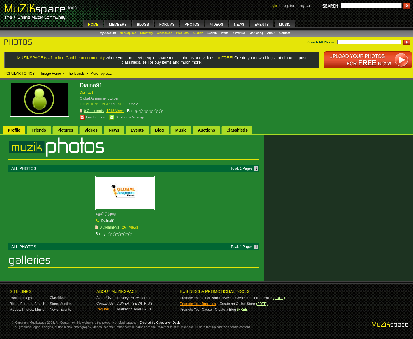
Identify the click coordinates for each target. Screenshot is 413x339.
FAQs (146, 309)
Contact (284, 33)
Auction (198, 33)
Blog (159, 130)
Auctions (206, 130)
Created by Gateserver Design (161, 322)
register (288, 6)
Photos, (28, 310)
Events (137, 130)
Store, (54, 304)
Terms (145, 298)
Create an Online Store (237, 304)
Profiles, (16, 298)
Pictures (65, 130)
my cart (305, 6)
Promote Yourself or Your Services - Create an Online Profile (226, 298)
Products (182, 33)
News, (54, 310)
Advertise (238, 33)
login (273, 6)
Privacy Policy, (128, 298)
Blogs (27, 298)
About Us (103, 298)
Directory (146, 33)
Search (212, 33)
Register (102, 309)
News (114, 130)
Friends (39, 130)
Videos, (15, 310)
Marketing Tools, (129, 309)
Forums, (26, 304)
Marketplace (128, 33)
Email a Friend (96, 117)
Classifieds (164, 33)
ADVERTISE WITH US (135, 303)
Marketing (256, 33)
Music (181, 130)
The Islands (76, 74)
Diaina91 (86, 93)
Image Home (51, 74)
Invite (224, 33)
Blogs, (14, 304)
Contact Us (104, 303)
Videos (91, 130)
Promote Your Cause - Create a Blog (208, 310)
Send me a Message (130, 117)
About (271, 33)
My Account (108, 33)
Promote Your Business (198, 304)
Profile (14, 130)
